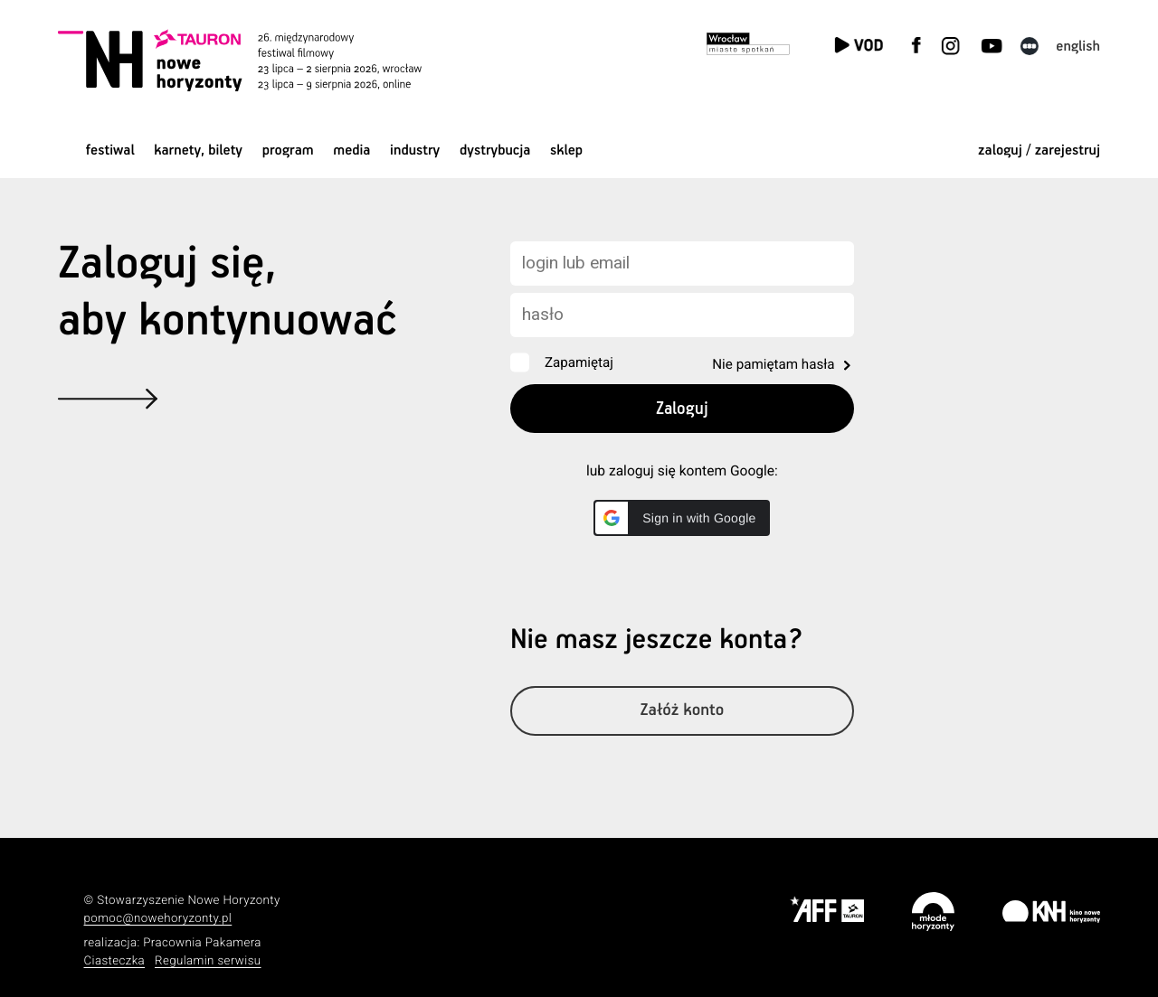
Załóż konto (683, 710)
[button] (681, 518)
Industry (415, 150)
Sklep (566, 150)
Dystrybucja (495, 150)
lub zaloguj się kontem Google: (682, 471)
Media (351, 150)
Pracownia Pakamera (202, 943)
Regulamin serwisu (208, 961)
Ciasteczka (115, 961)
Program (288, 150)
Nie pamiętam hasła (773, 364)
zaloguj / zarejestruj (1039, 150)
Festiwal (110, 150)
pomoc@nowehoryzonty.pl (158, 919)
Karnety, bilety (198, 150)
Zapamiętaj (579, 362)
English (1078, 46)
